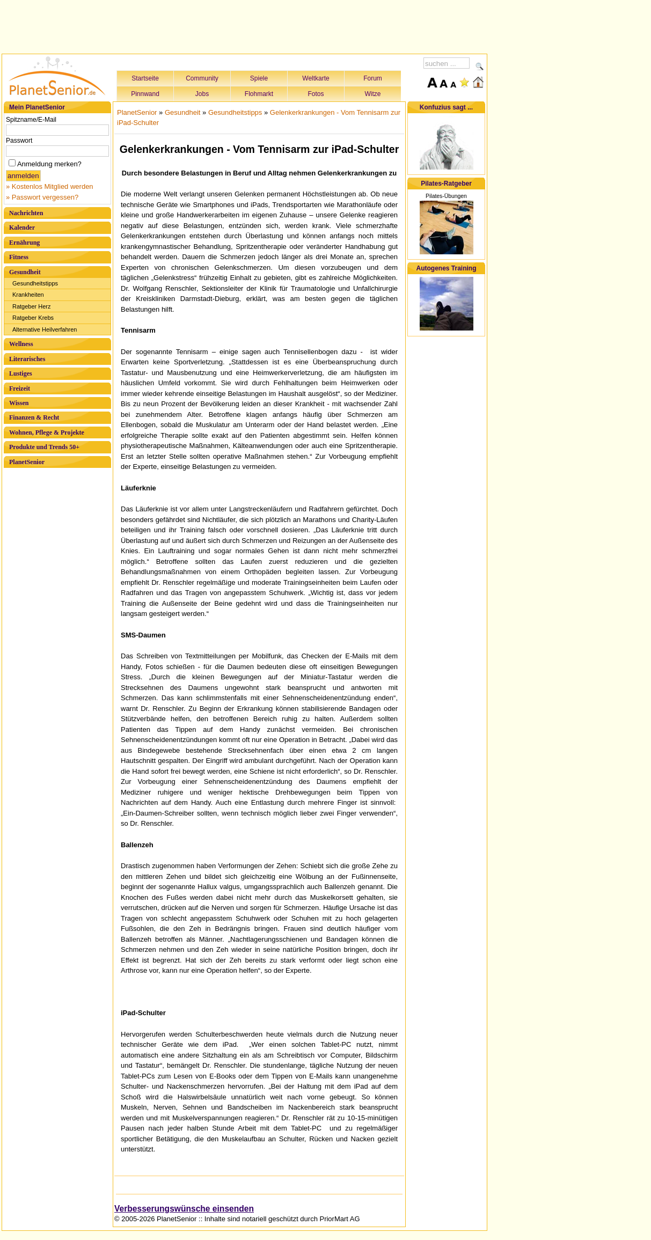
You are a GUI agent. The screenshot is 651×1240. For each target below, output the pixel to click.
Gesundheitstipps (35, 283)
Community (202, 78)
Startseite (145, 78)
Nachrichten (26, 213)
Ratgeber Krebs (33, 317)
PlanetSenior (27, 462)
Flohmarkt (259, 94)
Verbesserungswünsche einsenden (184, 1208)
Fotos (316, 94)
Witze (373, 94)
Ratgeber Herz (31, 306)
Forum (372, 78)
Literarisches (27, 359)
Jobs (202, 94)
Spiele (259, 78)
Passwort (19, 140)
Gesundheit (25, 272)
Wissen (18, 403)
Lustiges (20, 373)
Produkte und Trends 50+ (44, 447)
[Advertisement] (244, 25)
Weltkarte (315, 78)
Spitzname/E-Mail (31, 119)
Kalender (22, 227)
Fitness (18, 257)
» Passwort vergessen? (42, 197)
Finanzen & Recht (34, 417)
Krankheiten (28, 294)
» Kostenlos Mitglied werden (49, 186)
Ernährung (24, 242)
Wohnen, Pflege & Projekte (46, 432)
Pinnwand (145, 94)
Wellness (21, 344)
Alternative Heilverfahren (44, 329)
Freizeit (19, 388)
